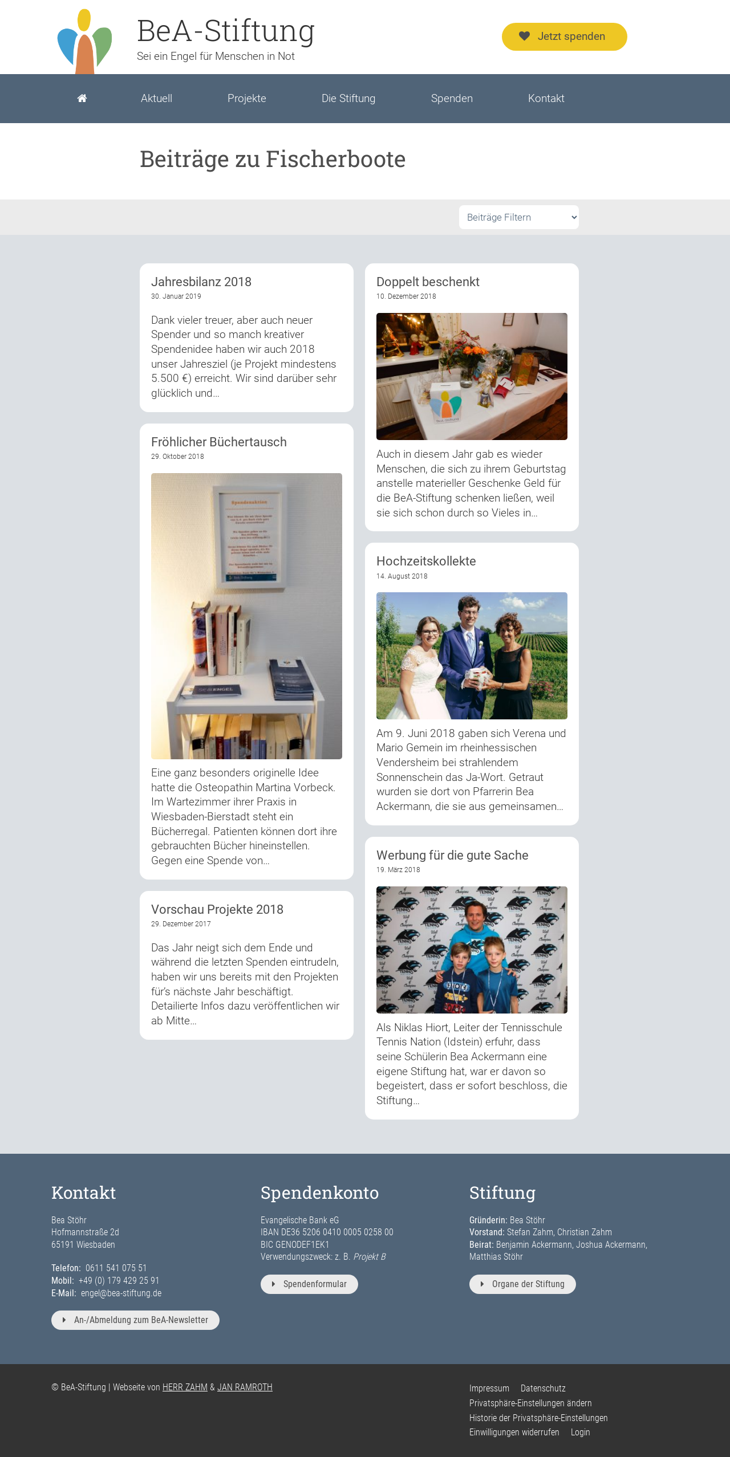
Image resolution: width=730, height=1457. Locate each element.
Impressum (489, 1388)
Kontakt (546, 98)
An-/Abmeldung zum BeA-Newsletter (135, 1319)
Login (580, 1432)
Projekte (247, 98)
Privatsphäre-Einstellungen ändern (530, 1403)
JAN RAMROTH (245, 1387)
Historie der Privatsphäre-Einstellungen (538, 1418)
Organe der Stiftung (523, 1284)
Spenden (452, 98)
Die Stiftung (349, 98)
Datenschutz (543, 1388)
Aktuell (156, 98)
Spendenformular (309, 1284)
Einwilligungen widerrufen (514, 1432)
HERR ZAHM (185, 1387)
